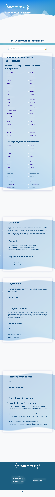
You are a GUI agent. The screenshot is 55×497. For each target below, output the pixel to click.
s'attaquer (32, 182)
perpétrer (9, 138)
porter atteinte (10, 108)
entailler (9, 105)
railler (31, 110)
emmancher (33, 99)
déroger (9, 99)
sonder (31, 164)
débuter (32, 151)
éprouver (9, 161)
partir (31, 153)
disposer (10, 179)
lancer (31, 83)
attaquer (32, 94)
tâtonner (32, 161)
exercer (9, 167)
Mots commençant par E (12, 44)
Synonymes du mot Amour (18, 478)
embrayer (32, 132)
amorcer (9, 77)
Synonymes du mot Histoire (19, 480)
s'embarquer (10, 116)
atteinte (12, 184)
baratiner (32, 97)
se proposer (10, 119)
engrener (32, 88)
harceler (32, 138)
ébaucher (32, 86)
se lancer (9, 132)
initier (31, 129)
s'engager (32, 116)
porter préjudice (34, 108)
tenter (8, 83)
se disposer (10, 113)
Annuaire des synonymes (39, 479)
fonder (8, 159)
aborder (9, 164)
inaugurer (32, 105)
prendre (32, 148)
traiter (8, 121)
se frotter (32, 113)
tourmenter (10, 86)
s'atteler (32, 179)
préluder (9, 153)
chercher (9, 187)
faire (8, 91)
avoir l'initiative (10, 97)
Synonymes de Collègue (18, 481)
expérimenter (10, 129)
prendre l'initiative (11, 110)
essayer (9, 80)
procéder (9, 145)
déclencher (32, 77)
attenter (9, 88)
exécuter (32, 145)
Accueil (4, 44)
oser (8, 94)
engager (32, 72)
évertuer (32, 167)
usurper (9, 127)
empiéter (9, 102)
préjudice (35, 184)
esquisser (32, 156)
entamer (9, 75)
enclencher (32, 102)
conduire (9, 148)
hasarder (9, 124)
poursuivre (32, 124)
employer (9, 151)
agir (31, 121)
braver (31, 127)
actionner (32, 170)
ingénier (9, 170)
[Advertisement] (27, 29)
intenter (32, 91)
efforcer (32, 159)
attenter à (9, 135)
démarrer (32, 75)
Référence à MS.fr (37, 480)
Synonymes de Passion (17, 476)
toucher (32, 119)
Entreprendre (22, 44)
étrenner (9, 156)
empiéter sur (33, 135)
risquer (31, 80)
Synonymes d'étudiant (17, 483)
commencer (10, 72)
